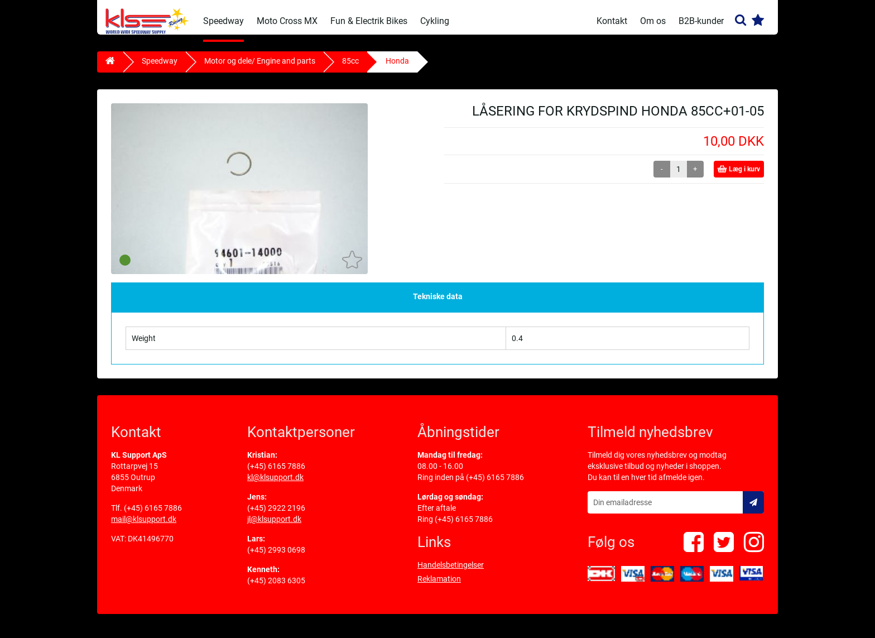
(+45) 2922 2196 (276, 515)
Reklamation (439, 586)
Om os (653, 21)
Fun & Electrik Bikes (368, 21)
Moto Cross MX (287, 21)
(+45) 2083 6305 (276, 587)
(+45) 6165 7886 (153, 515)
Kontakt (612, 21)
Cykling (434, 21)
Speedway (223, 21)
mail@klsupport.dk (143, 526)
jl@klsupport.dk (274, 526)
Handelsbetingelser (450, 572)
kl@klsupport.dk (275, 484)
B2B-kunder (701, 21)
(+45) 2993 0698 (276, 557)
